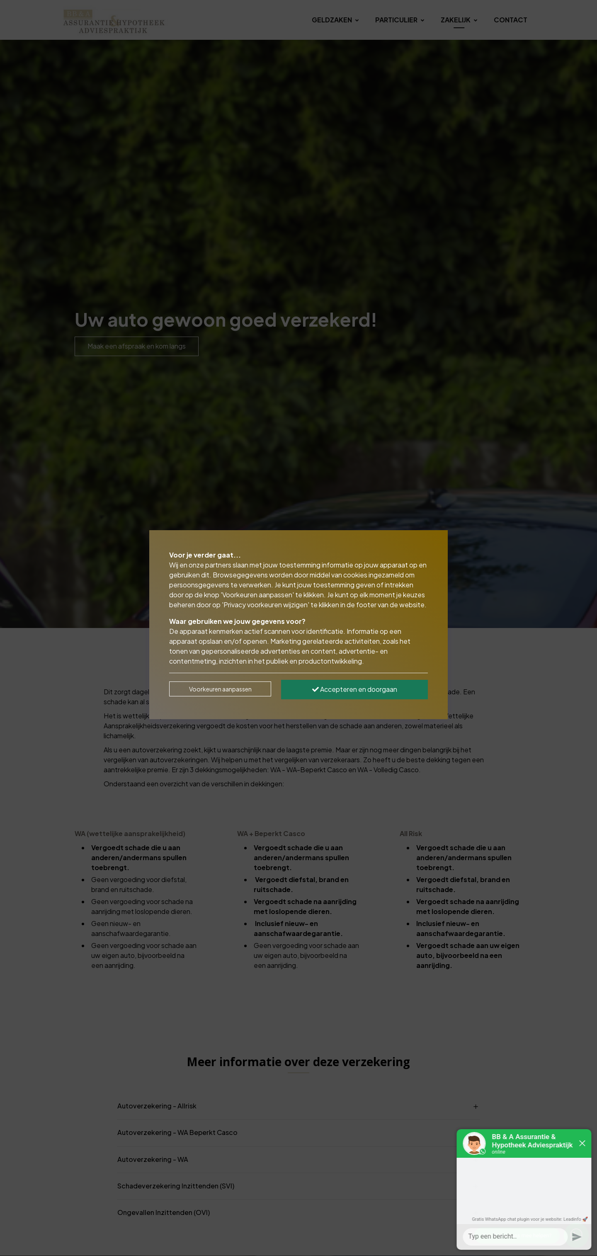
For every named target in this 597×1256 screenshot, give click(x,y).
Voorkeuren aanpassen (220, 689)
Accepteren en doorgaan (354, 689)
